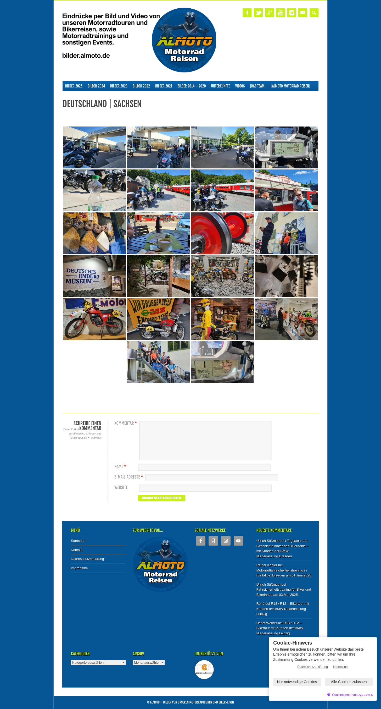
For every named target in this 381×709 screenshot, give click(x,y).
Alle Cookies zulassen (349, 682)
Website (120, 487)
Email (302, 12)
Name (120, 466)
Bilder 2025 (73, 86)
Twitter (258, 12)
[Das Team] (257, 86)
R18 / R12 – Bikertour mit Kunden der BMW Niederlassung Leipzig (282, 609)
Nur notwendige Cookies (297, 682)
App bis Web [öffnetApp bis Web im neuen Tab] (365, 695)
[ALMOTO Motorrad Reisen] (290, 86)
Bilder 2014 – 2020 (191, 86)
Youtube (280, 12)
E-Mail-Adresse (129, 477)
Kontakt (76, 550)
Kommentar (126, 423)
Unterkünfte (220, 86)
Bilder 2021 (163, 86)
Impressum (79, 568)
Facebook (247, 12)
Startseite (78, 541)
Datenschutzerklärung (87, 559)
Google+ (269, 12)
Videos (240, 86)
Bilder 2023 (118, 86)
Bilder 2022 (141, 86)
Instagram (291, 12)
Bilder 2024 (96, 86)
